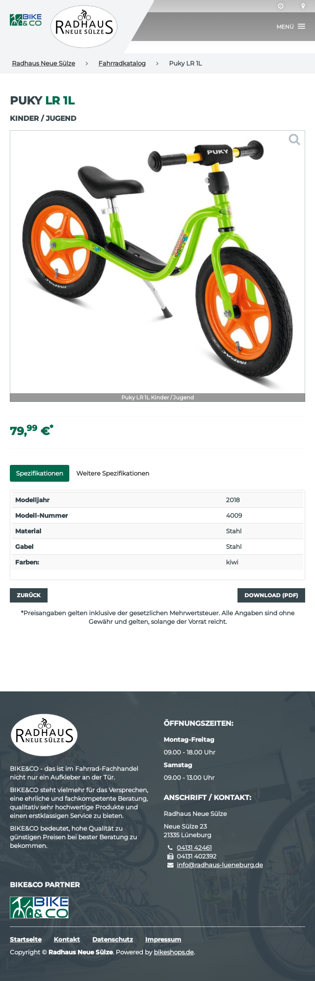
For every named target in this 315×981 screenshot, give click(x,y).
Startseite (25, 939)
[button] (290, 26)
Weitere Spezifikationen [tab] (112, 473)
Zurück (29, 595)
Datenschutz (112, 939)
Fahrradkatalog (122, 63)
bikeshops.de (174, 952)
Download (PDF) (271, 595)
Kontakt (67, 939)
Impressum (163, 939)
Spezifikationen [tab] (39, 473)
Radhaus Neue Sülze (43, 63)
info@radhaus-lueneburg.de (220, 865)
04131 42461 (194, 848)
